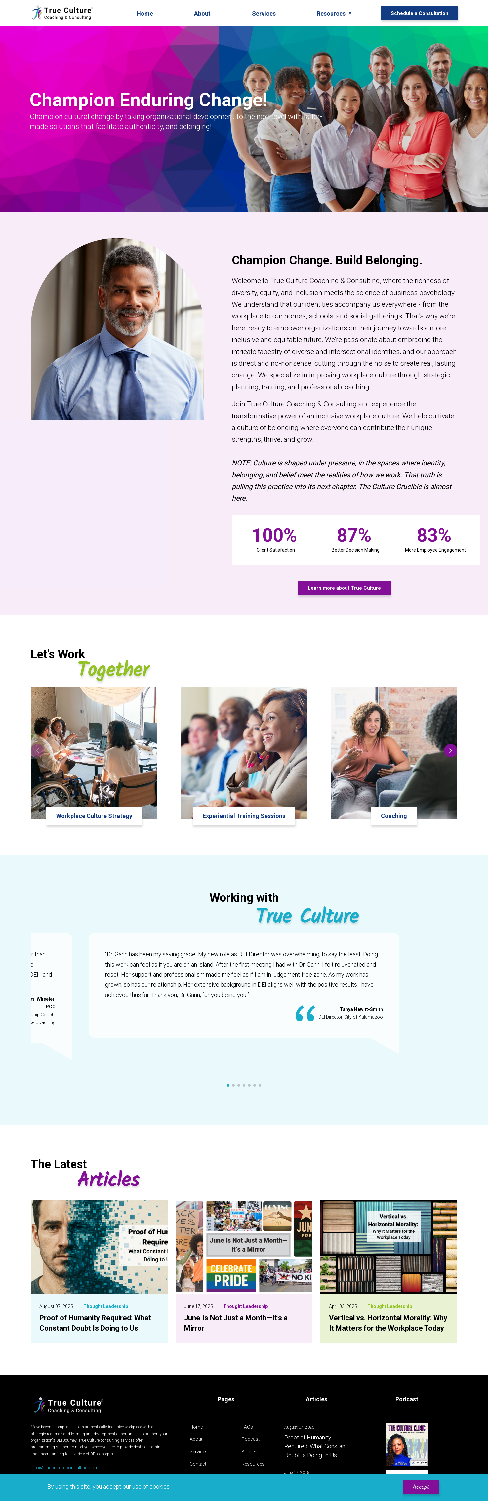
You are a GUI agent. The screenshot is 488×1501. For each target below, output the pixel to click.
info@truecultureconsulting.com (65, 1467)
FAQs (247, 1427)
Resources (253, 1464)
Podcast (251, 1439)
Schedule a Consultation (419, 13)
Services (199, 1451)
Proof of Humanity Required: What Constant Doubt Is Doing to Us (315, 1446)
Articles (249, 1451)
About (196, 1439)
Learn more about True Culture (344, 588)
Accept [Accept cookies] (421, 1487)
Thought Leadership (105, 1306)
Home (196, 1427)
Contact (198, 1464)
